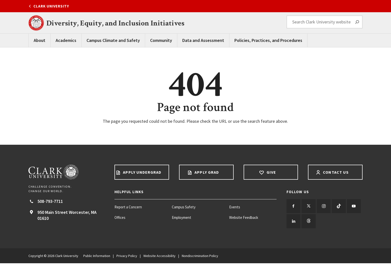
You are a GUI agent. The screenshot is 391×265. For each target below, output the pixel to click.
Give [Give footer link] (271, 172)
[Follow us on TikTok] (341, 206)
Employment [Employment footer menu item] (181, 217)
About (39, 40)
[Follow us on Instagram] (325, 206)
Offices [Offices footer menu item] (119, 217)
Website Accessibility (159, 257)
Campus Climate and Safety (113, 40)
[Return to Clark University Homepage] (66, 172)
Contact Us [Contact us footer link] (335, 172)
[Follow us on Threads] (325, 222)
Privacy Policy (126, 257)
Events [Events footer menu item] (234, 207)
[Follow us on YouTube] (294, 222)
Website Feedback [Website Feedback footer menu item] (243, 217)
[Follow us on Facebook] (294, 206)
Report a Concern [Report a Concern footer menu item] (128, 207)
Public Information (96, 257)
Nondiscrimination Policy (200, 257)
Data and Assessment (203, 40)
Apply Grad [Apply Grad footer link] (206, 172)
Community (161, 40)
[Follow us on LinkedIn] (309, 222)
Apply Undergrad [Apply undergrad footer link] (141, 172)
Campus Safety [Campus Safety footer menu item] (184, 207)
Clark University (51, 6)
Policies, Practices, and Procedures (268, 40)
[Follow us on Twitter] (309, 206)
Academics (66, 40)
